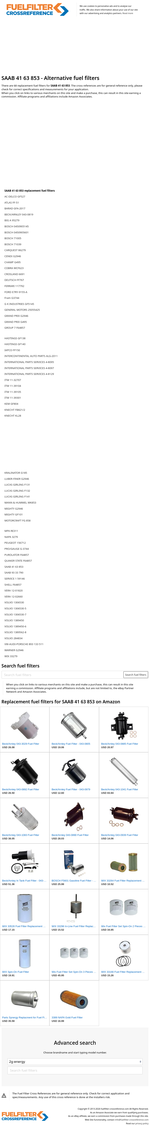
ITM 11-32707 (12, 380)
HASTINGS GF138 (15, 338)
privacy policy (141, 1123)
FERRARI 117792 (14, 286)
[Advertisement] (75, 46)
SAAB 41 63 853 (13, 566)
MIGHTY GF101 (13, 514)
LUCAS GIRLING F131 (17, 484)
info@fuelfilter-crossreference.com (132, 1119)
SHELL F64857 (12, 584)
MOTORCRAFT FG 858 (17, 520)
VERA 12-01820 (13, 590)
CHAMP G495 (12, 262)
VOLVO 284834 (13, 638)
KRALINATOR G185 (15, 472)
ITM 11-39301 (12, 397)
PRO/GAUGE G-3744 (16, 549)
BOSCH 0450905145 (16, 226)
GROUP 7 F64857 (14, 327)
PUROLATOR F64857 (16, 555)
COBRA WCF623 (14, 268)
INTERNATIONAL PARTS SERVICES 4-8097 (29, 368)
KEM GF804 (11, 403)
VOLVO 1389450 (14, 620)
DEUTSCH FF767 (14, 280)
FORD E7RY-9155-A (15, 292)
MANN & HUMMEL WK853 (20, 502)
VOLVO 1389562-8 (15, 632)
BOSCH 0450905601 (16, 232)
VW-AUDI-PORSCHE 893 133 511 (24, 644)
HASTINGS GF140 (15, 344)
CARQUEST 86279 (15, 250)
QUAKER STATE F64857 (18, 560)
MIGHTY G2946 (13, 508)
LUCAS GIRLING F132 (17, 490)
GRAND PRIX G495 (15, 322)
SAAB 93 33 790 (13, 572)
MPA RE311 (11, 531)
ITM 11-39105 (12, 392)
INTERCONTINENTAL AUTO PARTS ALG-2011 (31, 356)
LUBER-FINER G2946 (16, 479)
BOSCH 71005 (12, 238)
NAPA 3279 (11, 537)
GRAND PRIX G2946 (16, 316)
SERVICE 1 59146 (14, 578)
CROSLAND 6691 (14, 274)
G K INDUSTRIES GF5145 (19, 304)
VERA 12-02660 (13, 596)
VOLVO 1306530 (14, 602)
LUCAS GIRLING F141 (17, 496)
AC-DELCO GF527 (14, 196)
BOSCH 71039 (12, 244)
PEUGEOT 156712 (15, 542)
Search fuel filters (135, 674)
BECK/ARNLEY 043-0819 (18, 214)
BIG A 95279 (11, 220)
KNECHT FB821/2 (14, 410)
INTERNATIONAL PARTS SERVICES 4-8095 (29, 362)
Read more (127, 13)
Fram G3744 (11, 298)
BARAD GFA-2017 (14, 208)
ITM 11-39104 (12, 386)
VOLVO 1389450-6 (15, 626)
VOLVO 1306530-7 (15, 614)
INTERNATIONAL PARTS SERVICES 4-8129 (29, 374)
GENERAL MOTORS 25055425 (22, 310)
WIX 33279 (10, 656)
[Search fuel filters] (62, 675)
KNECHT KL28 (12, 415)
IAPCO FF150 (12, 350)
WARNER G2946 (14, 650)
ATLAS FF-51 (11, 202)
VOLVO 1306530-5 (15, 608)
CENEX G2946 (12, 256)
